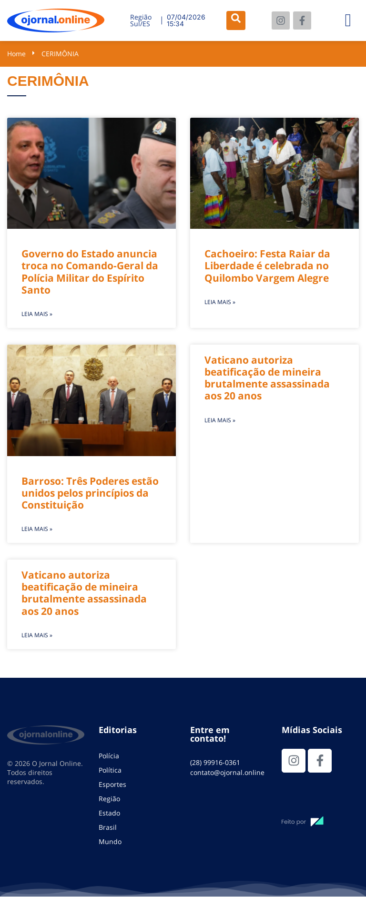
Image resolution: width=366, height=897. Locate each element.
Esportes (112, 784)
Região (109, 798)
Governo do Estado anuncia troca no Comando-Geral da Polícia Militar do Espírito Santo (89, 271)
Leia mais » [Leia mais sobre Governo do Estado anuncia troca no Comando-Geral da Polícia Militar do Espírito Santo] (36, 314)
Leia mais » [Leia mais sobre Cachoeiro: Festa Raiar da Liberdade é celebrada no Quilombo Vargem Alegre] (219, 302)
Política (110, 770)
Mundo (110, 841)
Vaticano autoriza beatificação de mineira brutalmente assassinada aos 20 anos (267, 378)
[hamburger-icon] (348, 20)
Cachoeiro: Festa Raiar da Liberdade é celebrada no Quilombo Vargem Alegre (267, 265)
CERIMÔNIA (60, 53)
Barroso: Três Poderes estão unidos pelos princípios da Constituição (90, 492)
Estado (109, 812)
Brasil (108, 827)
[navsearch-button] (235, 20)
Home (16, 53)
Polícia (109, 755)
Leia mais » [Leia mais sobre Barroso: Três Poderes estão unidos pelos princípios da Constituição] (36, 529)
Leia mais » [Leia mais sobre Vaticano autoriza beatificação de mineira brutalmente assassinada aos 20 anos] (219, 420)
